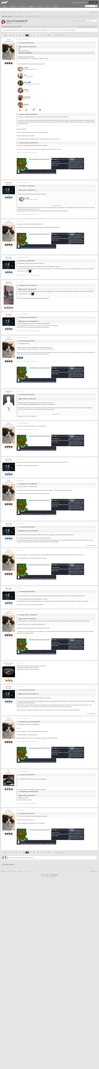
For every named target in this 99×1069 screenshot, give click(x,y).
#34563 (95, 221)
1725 (13, 35)
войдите (50, 30)
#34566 (95, 314)
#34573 (95, 550)
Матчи (47, 6)
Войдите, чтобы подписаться (79, 20)
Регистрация (93, 2)
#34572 (95, 523)
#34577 (95, 686)
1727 (20, 35)
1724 (9, 35)
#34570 (95, 459)
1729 (27, 35)
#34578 (95, 718)
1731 (34, 35)
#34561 (95, 39)
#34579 (95, 771)
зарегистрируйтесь (58, 30)
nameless (9, 282)
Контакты (55, 6)
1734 (44, 35)
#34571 (95, 480)
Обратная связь (54, 874)
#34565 (95, 282)
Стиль (47, 874)
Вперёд (48, 35)
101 (19, 42)
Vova (8, 39)
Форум (4, 6)
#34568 (95, 391)
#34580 (95, 810)
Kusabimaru (22, 142)
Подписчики (90, 20)
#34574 (95, 588)
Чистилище (23, 23)
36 (96, 20)
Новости (39, 6)
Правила (22, 6)
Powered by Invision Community (49, 876)
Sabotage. (21, 114)
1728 (23, 35)
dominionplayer (9, 663)
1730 (30, 35)
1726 (16, 35)
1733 (41, 35)
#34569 (95, 423)
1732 (37, 35)
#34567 (95, 337)
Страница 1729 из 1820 (60, 35)
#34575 (95, 611)
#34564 (95, 257)
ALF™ (11, 23)
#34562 (95, 182)
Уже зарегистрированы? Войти (79, 2)
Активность (13, 6)
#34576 (95, 663)
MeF (20, 341)
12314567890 (22, 791)
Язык (42, 874)
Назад (5, 35)
